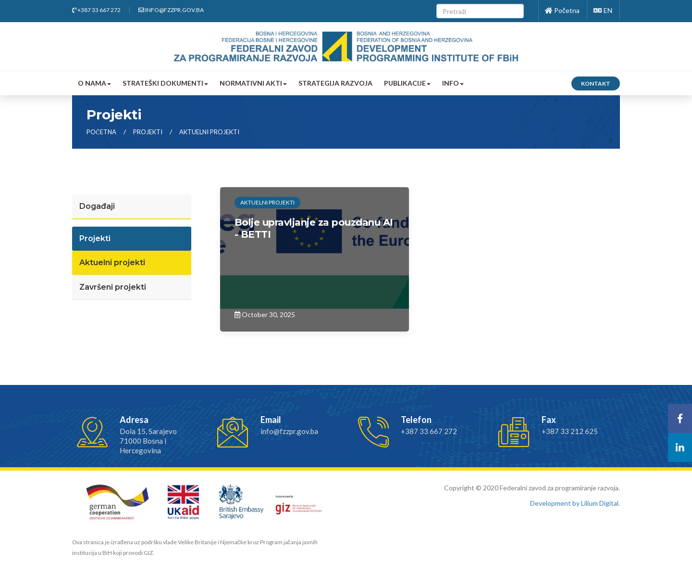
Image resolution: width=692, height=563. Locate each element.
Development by (555, 503)
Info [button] (453, 83)
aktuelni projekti (209, 132)
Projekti (95, 238)
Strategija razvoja (335, 83)
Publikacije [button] (407, 83)
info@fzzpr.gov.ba (171, 9)
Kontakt (595, 83)
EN (602, 10)
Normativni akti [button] (253, 83)
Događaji (97, 206)
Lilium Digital (599, 503)
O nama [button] (94, 83)
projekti (148, 132)
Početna (562, 10)
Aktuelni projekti (112, 262)
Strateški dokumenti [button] (165, 83)
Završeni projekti (112, 287)
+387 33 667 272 (96, 9)
